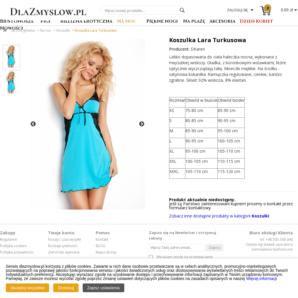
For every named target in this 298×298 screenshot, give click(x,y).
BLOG (100, 246)
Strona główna (23, 30)
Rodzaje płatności (62, 246)
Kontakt (102, 239)
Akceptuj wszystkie (27, 287)
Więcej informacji (261, 278)
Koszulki (63, 30)
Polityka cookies (13, 246)
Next (142, 124)
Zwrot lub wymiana (63, 252)
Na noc (126, 21)
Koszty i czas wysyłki (64, 239)
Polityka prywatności (17, 252)
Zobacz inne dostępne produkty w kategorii (219, 216)
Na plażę (194, 21)
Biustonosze (17, 21)
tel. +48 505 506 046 (276, 239)
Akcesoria (222, 21)
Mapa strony (106, 252)
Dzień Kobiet (256, 21)
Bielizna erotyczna (86, 21)
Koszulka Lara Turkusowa (95, 30)
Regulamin (8, 239)
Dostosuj (66, 287)
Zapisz (215, 247)
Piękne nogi (162, 21)
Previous (33, 124)
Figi (45, 21)
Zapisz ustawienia (103, 287)
